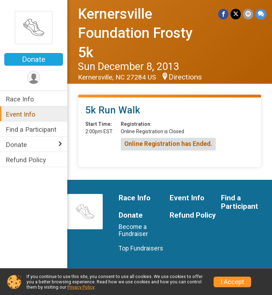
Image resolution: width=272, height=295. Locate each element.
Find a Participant (31, 129)
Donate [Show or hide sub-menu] (16, 144)
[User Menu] (33, 77)
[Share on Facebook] (223, 14)
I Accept (232, 281)
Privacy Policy (80, 287)
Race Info (20, 99)
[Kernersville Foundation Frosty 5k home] (33, 27)
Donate (33, 59)
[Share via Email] (248, 14)
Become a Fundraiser (133, 230)
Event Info (20, 114)
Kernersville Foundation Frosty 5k (135, 33)
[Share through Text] (260, 14)
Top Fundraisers (141, 248)
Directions (185, 77)
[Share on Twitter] (236, 14)
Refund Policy (26, 160)
